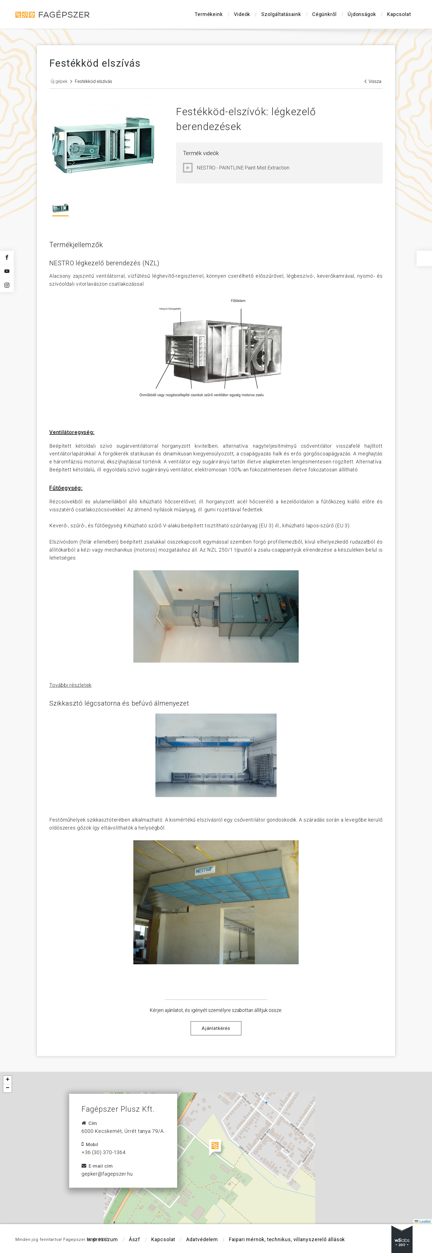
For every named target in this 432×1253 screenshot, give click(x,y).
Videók (242, 14)
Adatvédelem (202, 1239)
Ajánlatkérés (216, 1028)
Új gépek (59, 81)
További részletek (70, 685)
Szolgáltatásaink (281, 14)
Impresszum (102, 1239)
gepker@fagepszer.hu (107, 1174)
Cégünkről (324, 14)
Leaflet (423, 1221)
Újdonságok (362, 14)
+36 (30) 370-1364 (104, 1152)
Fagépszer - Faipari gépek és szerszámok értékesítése (52, 14)
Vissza (372, 81)
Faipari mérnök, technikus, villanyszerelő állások (287, 1239)
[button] (216, 1148)
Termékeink (209, 14)
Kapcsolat (399, 14)
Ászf (135, 1239)
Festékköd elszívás (93, 81)
